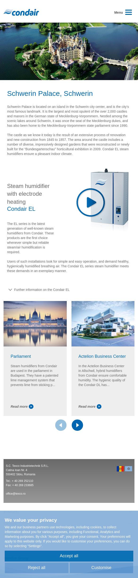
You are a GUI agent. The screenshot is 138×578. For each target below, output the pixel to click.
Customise (101, 567)
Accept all (69, 556)
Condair (21, 12)
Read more (22, 406)
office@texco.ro (15, 493)
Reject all (36, 567)
